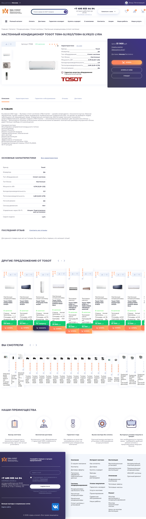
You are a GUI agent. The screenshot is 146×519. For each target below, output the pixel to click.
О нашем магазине (78, 463)
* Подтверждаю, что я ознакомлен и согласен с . (44, 479)
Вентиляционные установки (115, 464)
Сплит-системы (37, 29)
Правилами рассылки (45, 493)
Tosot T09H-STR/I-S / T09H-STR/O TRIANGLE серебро (73, 306)
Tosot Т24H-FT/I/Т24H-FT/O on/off (42, 302)
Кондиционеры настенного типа (77, 489)
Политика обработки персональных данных (77, 475)
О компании (89, 21)
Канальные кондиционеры (77, 499)
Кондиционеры (23, 29)
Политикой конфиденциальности (40, 479)
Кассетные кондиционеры (77, 494)
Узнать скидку (117, 47)
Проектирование (96, 493)
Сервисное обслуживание (95, 497)
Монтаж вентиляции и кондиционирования (116, 498)
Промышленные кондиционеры (133, 469)
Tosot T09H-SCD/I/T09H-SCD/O (24, 302)
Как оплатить (95, 463)
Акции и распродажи (95, 477)
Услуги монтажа (96, 490)
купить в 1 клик (127, 70)
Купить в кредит (74, 21)
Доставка (41, 21)
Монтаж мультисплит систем (113, 504)
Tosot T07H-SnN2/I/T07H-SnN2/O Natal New (57, 302)
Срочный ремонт (134, 476)
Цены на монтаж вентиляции (115, 510)
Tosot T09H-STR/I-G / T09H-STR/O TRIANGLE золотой (86, 306)
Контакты (101, 21)
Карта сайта (6, 507)
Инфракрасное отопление (114, 480)
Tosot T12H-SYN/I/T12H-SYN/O (99, 302)
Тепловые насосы (115, 487)
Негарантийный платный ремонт (133, 464)
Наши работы (122, 21)
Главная (5, 29)
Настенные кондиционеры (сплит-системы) (62, 29)
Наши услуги (136, 21)
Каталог (12, 29)
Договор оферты (77, 470)
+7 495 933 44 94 (84, 9)
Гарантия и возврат (56, 21)
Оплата (31, 21)
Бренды (93, 473)
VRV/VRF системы (134, 473)
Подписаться (45, 486)
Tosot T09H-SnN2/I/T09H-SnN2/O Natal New (133, 303)
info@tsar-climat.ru (84, 14)
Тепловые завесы (115, 484)
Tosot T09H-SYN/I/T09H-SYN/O (8, 302)
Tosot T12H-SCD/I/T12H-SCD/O (115, 302)
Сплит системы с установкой (77, 504)
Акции (111, 21)
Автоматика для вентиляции (114, 469)
